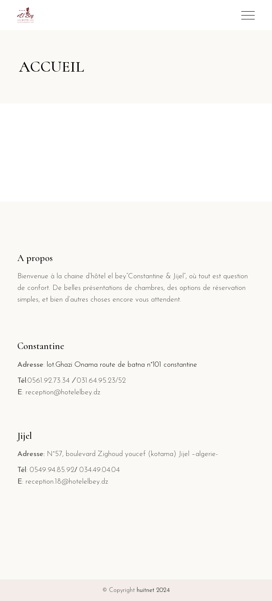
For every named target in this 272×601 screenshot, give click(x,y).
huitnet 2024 (153, 590)
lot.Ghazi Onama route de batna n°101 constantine (122, 364)
